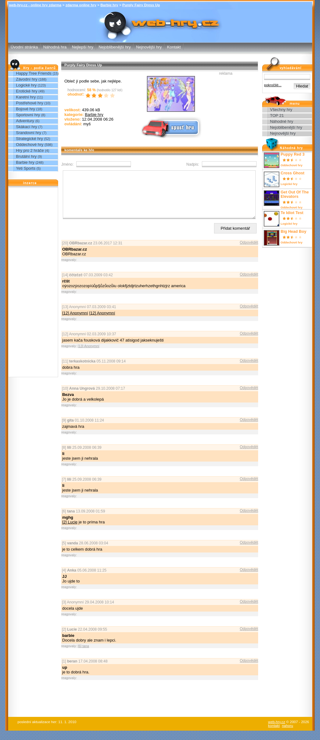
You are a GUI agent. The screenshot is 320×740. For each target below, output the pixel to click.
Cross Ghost (292, 173)
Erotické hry (26, 91)
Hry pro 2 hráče (30, 150)
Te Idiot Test (292, 213)
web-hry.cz (276, 731)
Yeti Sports (25, 168)
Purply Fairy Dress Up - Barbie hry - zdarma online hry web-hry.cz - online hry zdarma (160, 21)
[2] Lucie (70, 531)
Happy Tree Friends (34, 73)
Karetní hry (26, 97)
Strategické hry (29, 138)
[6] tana (83, 655)
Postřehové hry (29, 103)
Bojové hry (25, 109)
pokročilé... (273, 85)
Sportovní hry (28, 114)
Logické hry (26, 85)
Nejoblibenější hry (114, 47)
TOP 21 (277, 115)
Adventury (25, 120)
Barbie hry (109, 5)
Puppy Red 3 (293, 154)
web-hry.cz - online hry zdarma (35, 5)
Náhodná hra (55, 47)
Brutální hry (26, 156)
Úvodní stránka (24, 47)
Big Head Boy (293, 231)
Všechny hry (281, 109)
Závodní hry (26, 79)
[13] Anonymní (88, 355)
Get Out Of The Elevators (295, 194)
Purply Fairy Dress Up (141, 5)
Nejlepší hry (82, 47)
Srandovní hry (28, 132)
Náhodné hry (281, 121)
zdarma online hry (81, 5)
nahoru (287, 735)
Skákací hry (26, 126)
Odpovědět (249, 252)
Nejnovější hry (149, 47)
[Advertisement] (33, 283)
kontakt (274, 735)
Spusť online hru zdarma (170, 127)
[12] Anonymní (75, 322)
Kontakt (174, 47)
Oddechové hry (29, 144)
